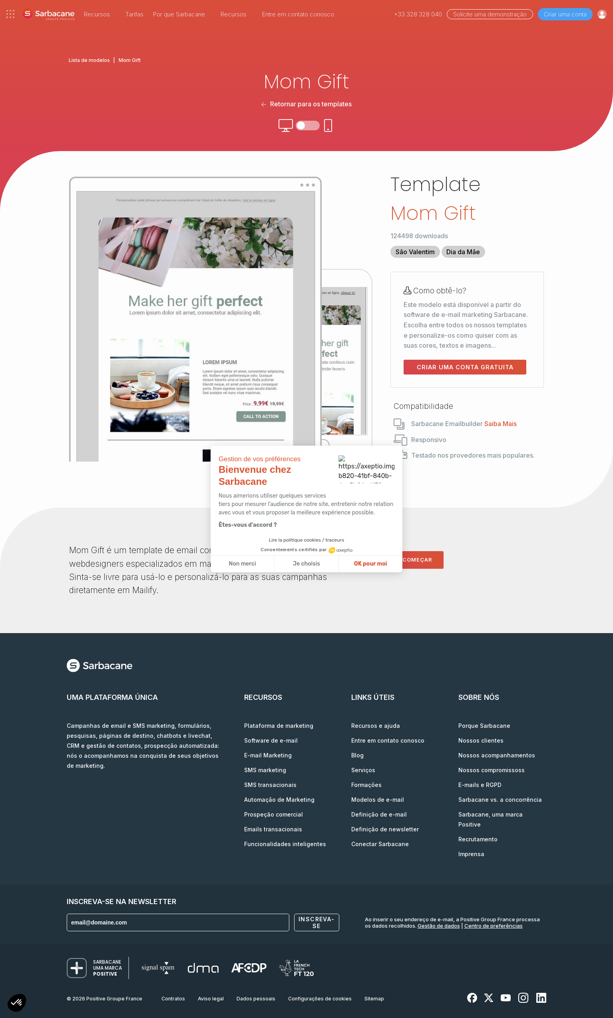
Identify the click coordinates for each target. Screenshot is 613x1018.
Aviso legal (211, 999)
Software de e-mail (271, 740)
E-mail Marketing (268, 755)
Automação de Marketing (279, 799)
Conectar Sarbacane (380, 844)
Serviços (363, 770)
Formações (366, 784)
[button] (16, 1003)
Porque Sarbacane (484, 725)
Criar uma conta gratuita (465, 367)
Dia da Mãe (463, 252)
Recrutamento (478, 839)
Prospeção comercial (273, 814)
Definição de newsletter (385, 829)
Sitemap (374, 999)
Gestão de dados (439, 925)
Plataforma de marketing (278, 725)
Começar (417, 559)
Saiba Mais (500, 424)
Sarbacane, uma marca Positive (490, 819)
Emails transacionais (273, 829)
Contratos (173, 999)
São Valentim (415, 252)
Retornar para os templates (306, 104)
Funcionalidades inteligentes (285, 844)
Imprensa (471, 854)
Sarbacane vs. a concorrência (500, 799)
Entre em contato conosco (298, 14)
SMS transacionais (270, 784)
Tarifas (134, 14)
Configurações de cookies (320, 999)
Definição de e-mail (379, 814)
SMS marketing (265, 770)
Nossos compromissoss (491, 770)
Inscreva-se (317, 922)
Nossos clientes (481, 740)
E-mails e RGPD (480, 784)
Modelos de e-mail (377, 799)
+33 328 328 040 (418, 14)
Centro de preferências (493, 925)
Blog (357, 755)
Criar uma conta (565, 14)
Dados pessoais (256, 999)
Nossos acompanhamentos (496, 755)
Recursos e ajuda (375, 725)
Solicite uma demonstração (490, 14)
